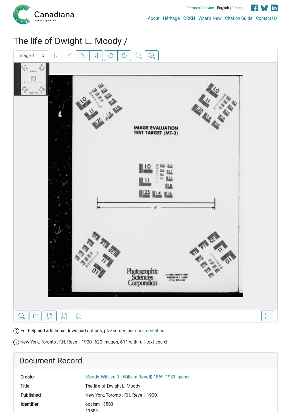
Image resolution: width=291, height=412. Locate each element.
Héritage (171, 18)
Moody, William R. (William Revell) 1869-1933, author (137, 377)
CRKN (189, 18)
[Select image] (31, 55)
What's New (210, 18)
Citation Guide (239, 18)
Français (239, 8)
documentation (149, 330)
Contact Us (267, 18)
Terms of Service (200, 8)
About (153, 18)
